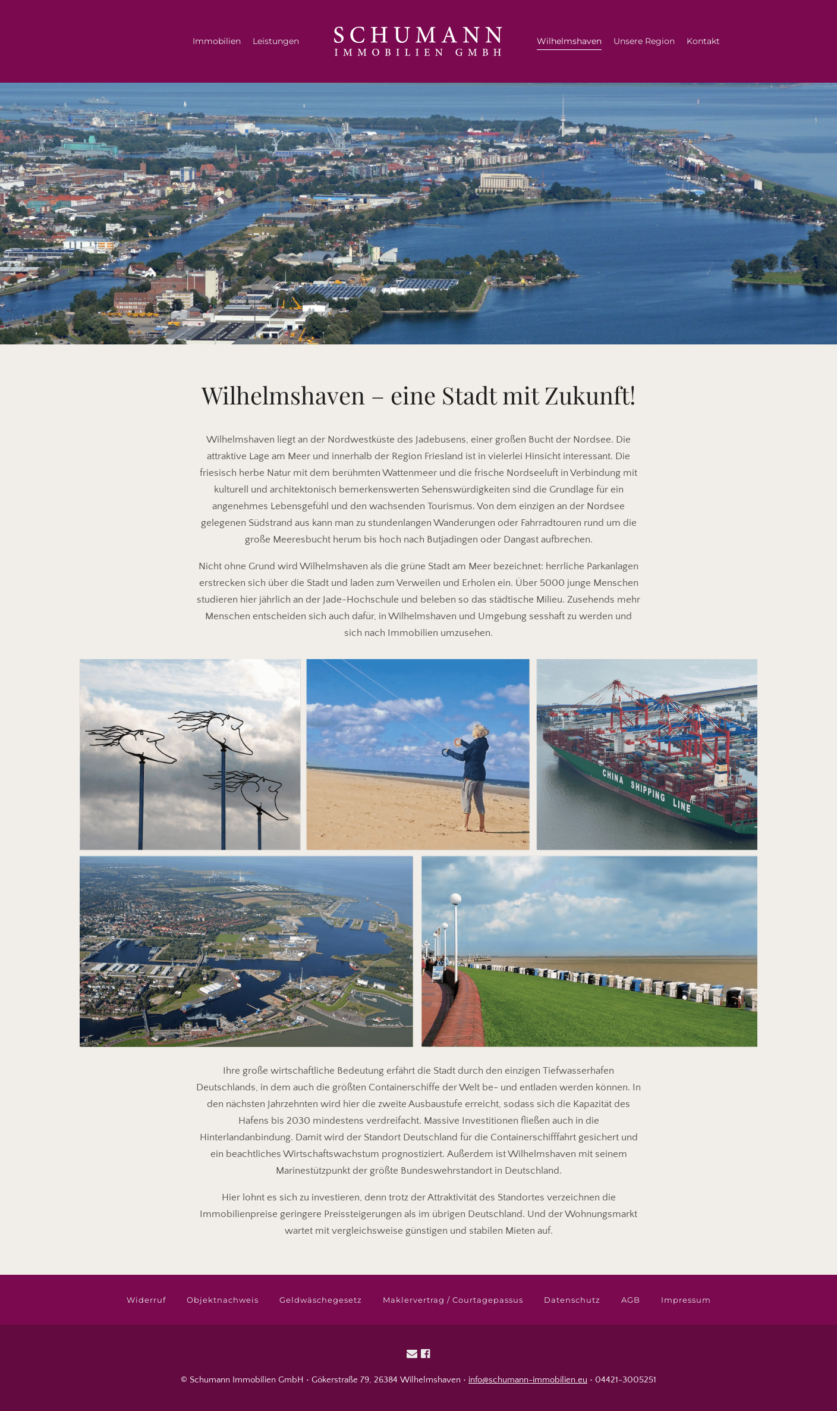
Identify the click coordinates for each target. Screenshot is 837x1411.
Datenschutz (572, 1300)
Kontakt (703, 41)
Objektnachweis (223, 1300)
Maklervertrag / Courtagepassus (453, 1300)
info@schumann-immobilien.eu (527, 1380)
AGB (630, 1300)
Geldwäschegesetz (320, 1300)
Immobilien (217, 41)
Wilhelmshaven (569, 41)
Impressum (686, 1300)
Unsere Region (644, 41)
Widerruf (146, 1300)
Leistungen (276, 41)
